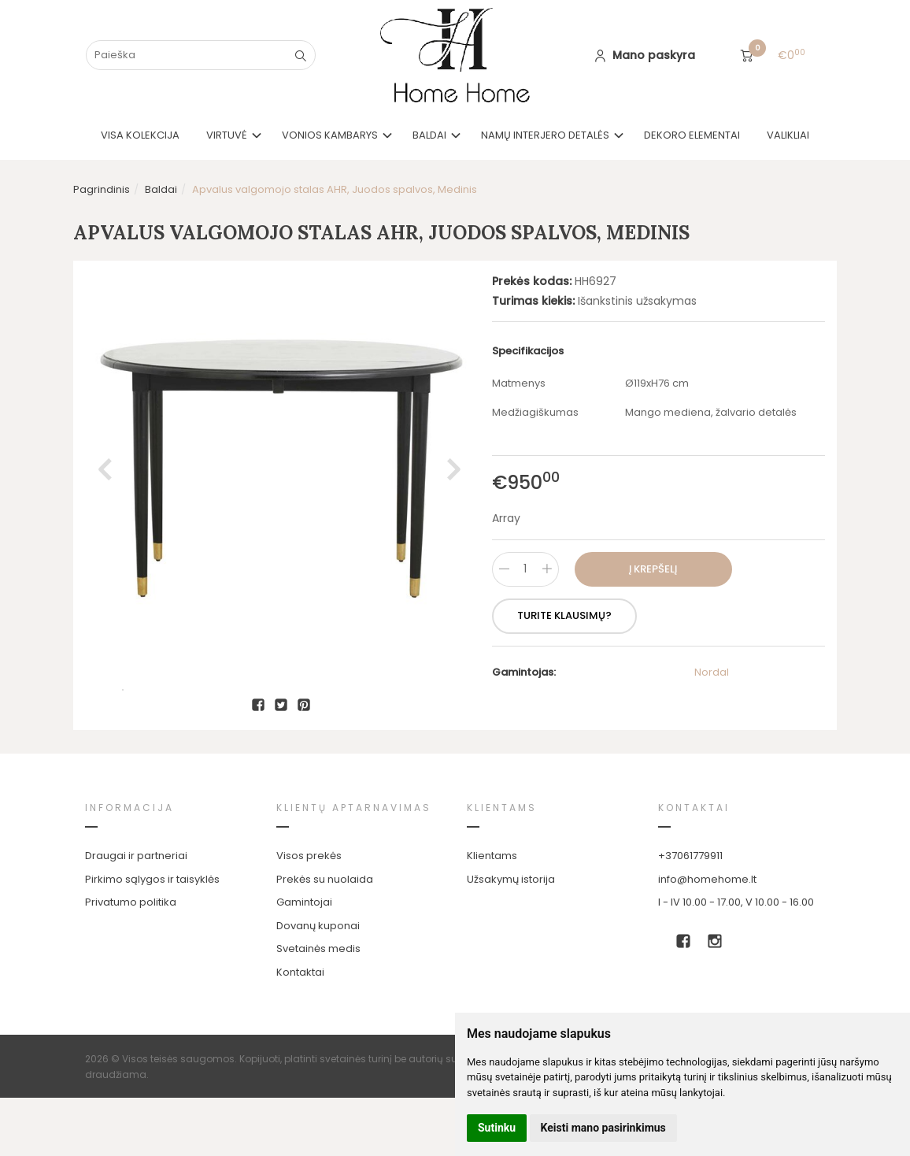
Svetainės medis (318, 1006)
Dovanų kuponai (318, 983)
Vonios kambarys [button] (330, 135)
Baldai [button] (429, 135)
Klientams (502, 866)
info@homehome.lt (707, 937)
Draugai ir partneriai (136, 913)
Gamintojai (304, 960)
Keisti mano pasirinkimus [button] (603, 1127)
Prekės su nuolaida (324, 937)
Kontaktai (300, 1030)
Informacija (129, 866)
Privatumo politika (130, 960)
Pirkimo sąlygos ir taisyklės (152, 937)
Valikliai (788, 135)
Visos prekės (309, 913)
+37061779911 (690, 913)
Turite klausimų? (564, 615)
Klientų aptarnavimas (353, 866)
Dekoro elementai (692, 135)
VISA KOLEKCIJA (140, 135)
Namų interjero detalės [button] (545, 135)
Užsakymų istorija (511, 937)
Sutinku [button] (497, 1127)
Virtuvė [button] (226, 135)
